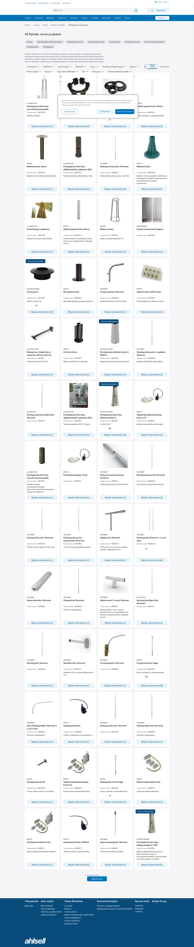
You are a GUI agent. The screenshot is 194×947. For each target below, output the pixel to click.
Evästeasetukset (71, 924)
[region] (98, 106)
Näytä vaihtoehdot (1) (42, 191)
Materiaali (81, 67)
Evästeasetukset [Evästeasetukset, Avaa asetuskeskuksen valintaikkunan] (69, 111)
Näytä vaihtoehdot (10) (42, 314)
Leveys (94, 67)
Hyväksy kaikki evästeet (124, 111)
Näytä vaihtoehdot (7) (152, 128)
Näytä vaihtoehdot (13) (79, 191)
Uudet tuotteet (65, 67)
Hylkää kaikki (105, 111)
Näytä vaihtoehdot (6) (78, 314)
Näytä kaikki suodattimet (138, 67)
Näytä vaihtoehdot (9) (115, 814)
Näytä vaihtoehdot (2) (152, 253)
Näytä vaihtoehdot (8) (152, 564)
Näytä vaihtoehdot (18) (152, 689)
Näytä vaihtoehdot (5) (78, 439)
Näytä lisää (97, 891)
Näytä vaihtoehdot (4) (78, 128)
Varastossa (48, 67)
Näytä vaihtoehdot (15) (115, 439)
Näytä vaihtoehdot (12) (115, 128)
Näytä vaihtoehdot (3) (42, 128)
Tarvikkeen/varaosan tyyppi (114, 67)
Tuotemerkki (33, 67)
